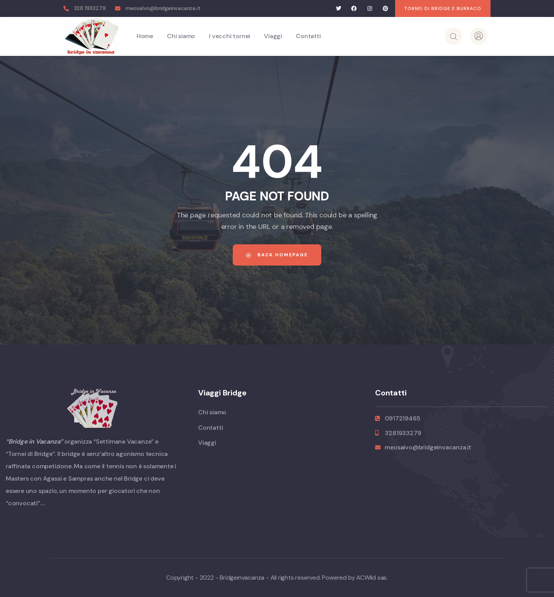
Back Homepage (277, 255)
